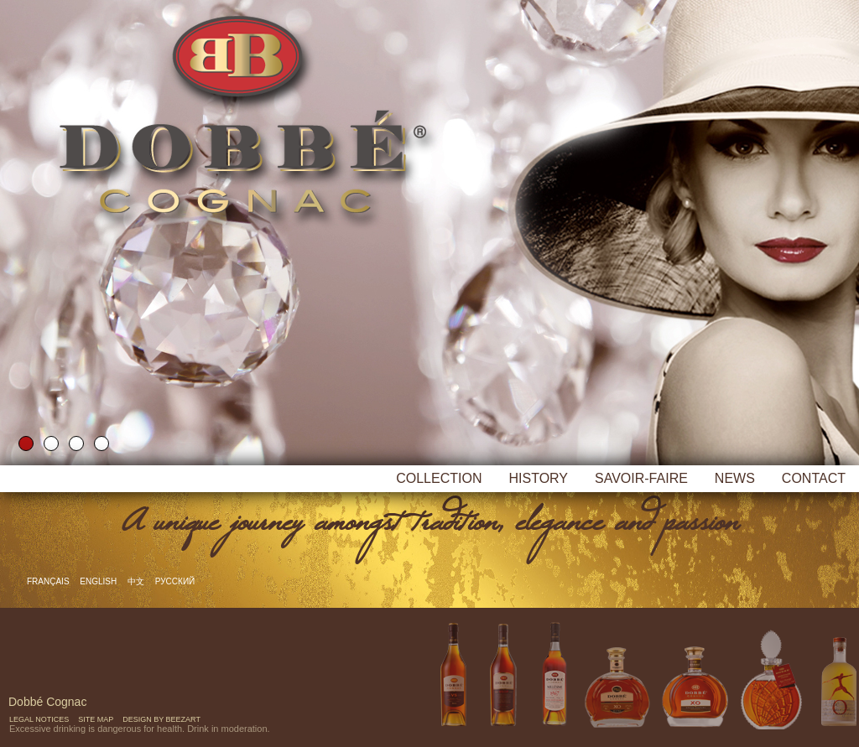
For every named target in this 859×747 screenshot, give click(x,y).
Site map (95, 719)
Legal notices (39, 719)
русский (175, 581)
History (538, 478)
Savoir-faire (641, 478)
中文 (137, 581)
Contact (814, 478)
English (99, 581)
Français (49, 581)
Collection (439, 478)
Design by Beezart (161, 719)
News (735, 478)
